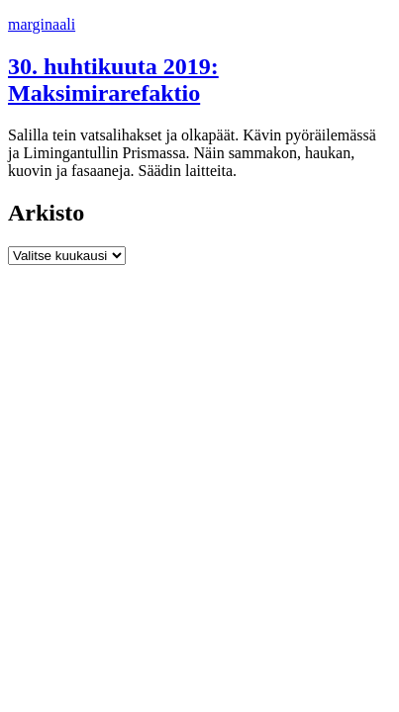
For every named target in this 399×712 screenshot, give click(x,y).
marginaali (41, 24)
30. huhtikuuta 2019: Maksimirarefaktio (113, 79)
